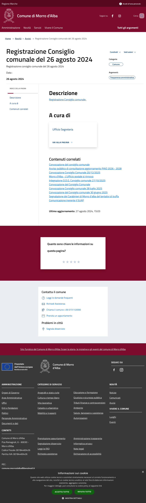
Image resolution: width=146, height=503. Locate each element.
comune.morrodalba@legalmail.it (18, 468)
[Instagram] (115, 16)
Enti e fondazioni (10, 408)
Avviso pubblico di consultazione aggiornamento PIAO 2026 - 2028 (85, 168)
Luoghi (113, 417)
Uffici (4, 403)
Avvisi (28, 38)
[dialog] (73, 486)
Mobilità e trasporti (47, 413)
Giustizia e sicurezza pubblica (88, 397)
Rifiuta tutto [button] (84, 491)
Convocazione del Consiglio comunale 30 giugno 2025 (78, 192)
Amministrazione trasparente (88, 438)
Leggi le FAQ (44, 448)
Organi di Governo (10, 392)
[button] (73, 498)
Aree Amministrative (12, 397)
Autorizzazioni (80, 418)
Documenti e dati (10, 423)
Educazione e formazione (86, 392)
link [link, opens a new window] (100, 486)
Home (8, 38)
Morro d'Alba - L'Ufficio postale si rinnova (71, 176)
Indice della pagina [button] (18, 88)
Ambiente (78, 408)
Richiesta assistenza (47, 453)
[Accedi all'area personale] (129, 3)
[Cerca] (140, 15)
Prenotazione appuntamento (51, 438)
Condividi (116, 52)
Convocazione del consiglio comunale (69, 164)
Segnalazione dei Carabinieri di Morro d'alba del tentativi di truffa (84, 196)
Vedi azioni (130, 52)
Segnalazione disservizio (49, 443)
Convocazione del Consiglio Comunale (69, 184)
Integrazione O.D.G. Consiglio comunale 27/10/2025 (77, 180)
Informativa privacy (83, 443)
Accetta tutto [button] (62, 492)
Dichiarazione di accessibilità (87, 453)
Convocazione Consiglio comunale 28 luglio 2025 (75, 188)
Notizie (113, 392)
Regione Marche (9, 3)
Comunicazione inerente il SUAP (66, 200)
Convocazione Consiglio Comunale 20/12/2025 (74, 172)
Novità (18, 38)
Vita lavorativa (45, 403)
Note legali (79, 448)
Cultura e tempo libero (48, 397)
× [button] (143, 472)
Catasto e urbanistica (48, 408)
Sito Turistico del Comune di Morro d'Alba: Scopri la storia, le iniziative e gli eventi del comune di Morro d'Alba (73, 349)
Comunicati (115, 397)
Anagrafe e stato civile (48, 392)
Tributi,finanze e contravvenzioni (89, 402)
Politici (5, 413)
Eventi (113, 422)
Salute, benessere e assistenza (88, 413)
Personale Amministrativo (14, 418)
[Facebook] (108, 16)
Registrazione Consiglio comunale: (68, 99)
